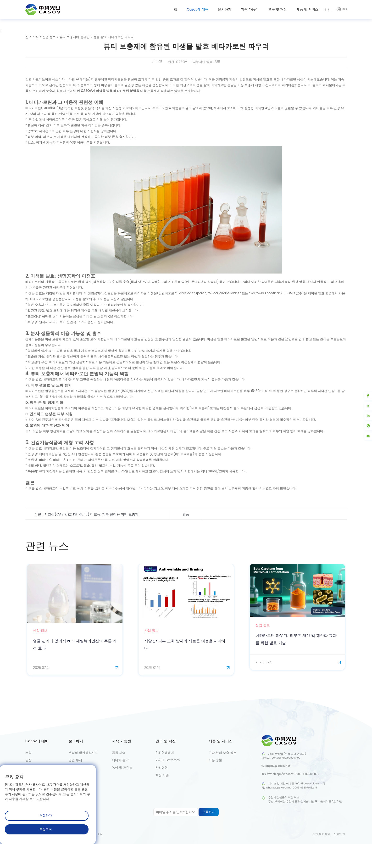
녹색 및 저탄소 (122, 768)
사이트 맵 (339, 834)
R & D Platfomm (167, 761)
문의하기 (224, 9)
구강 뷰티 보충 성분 (222, 753)
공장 (28, 761)
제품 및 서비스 (307, 9)
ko (342, 9)
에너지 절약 (120, 761)
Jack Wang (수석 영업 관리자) (283, 754)
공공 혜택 (118, 753)
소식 (35, 37)
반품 (186, 514)
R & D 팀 (161, 768)
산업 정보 (49, 37)
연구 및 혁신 (277, 9)
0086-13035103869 (307, 774)
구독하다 (208, 812)
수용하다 (45, 829)
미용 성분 (215, 761)
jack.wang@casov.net (285, 758)
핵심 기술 (162, 775)
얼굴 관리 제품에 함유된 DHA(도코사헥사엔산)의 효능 (265, 514)
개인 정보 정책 (321, 834)
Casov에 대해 (197, 9)
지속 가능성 (250, 9)
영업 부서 (75, 761)
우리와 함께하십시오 (83, 753)
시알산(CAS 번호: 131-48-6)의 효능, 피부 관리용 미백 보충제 (94, 514)
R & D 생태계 (164, 753)
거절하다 (45, 815)
